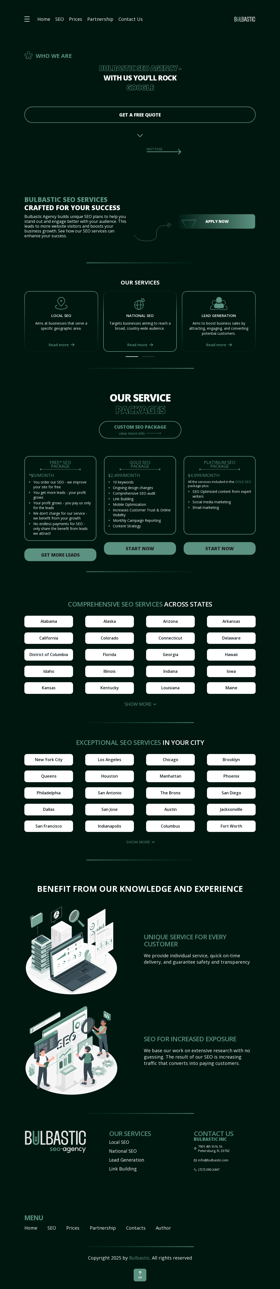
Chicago (170, 760)
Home (43, 19)
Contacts (136, 1228)
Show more (138, 705)
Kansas (49, 689)
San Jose (109, 811)
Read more (59, 344)
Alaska (109, 622)
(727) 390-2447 (208, 1169)
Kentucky (109, 689)
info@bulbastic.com (213, 1160)
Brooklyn (231, 760)
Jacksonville (231, 811)
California (48, 638)
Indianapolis (109, 827)
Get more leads (60, 555)
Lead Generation (127, 1160)
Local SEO (119, 1142)
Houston (109, 777)
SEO (59, 19)
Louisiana (170, 689)
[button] (132, 356)
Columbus (170, 827)
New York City (49, 760)
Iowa (231, 672)
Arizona (170, 622)
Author (163, 1228)
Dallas (49, 811)
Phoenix (231, 777)
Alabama (48, 622)
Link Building (123, 1169)
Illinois (109, 672)
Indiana (170, 672)
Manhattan (171, 777)
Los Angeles (109, 760)
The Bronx (170, 794)
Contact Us (130, 19)
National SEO (123, 1151)
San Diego (231, 794)
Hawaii (231, 655)
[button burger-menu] (27, 19)
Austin (170, 811)
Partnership (100, 19)
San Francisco (49, 827)
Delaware (231, 638)
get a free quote (140, 115)
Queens (49, 777)
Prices (75, 19)
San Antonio (110, 794)
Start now (140, 549)
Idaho (48, 672)
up (140, 1275)
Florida (109, 655)
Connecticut (170, 638)
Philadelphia (49, 794)
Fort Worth (231, 827)
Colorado (109, 638)
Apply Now (217, 221)
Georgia (170, 655)
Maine (231, 689)
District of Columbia (48, 655)
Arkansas (231, 622)
